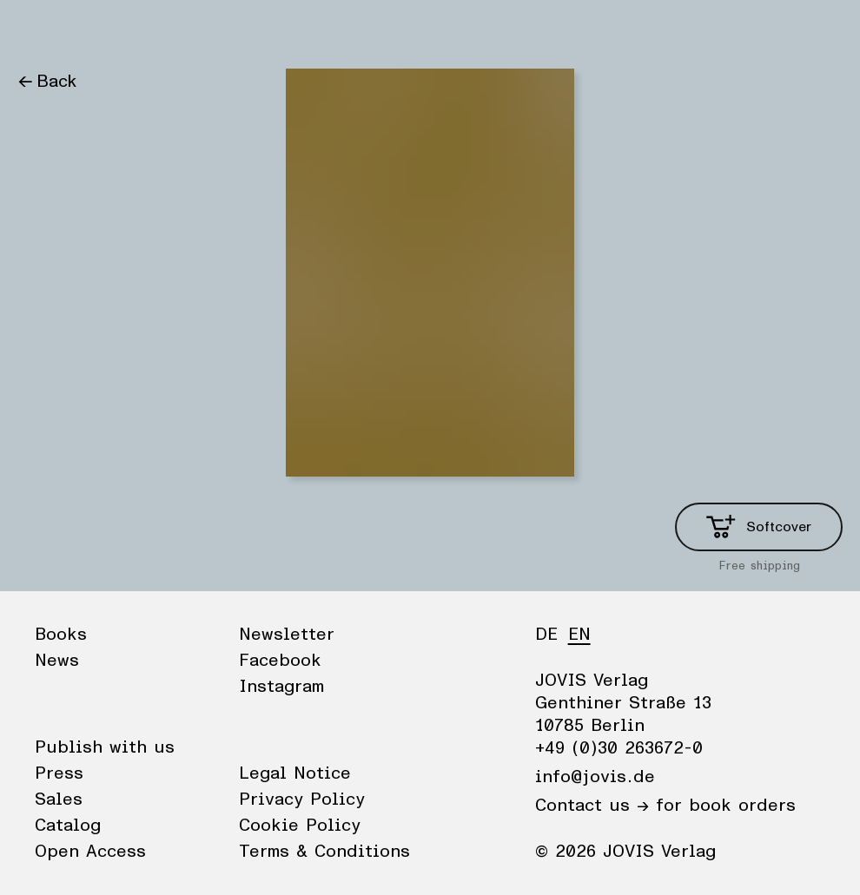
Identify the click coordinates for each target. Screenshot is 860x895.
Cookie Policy (300, 825)
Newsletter (286, 634)
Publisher (183, 30)
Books (42, 30)
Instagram (281, 686)
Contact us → (592, 805)
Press (59, 773)
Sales (59, 799)
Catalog (68, 825)
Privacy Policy (302, 799)
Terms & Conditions (324, 851)
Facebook (280, 660)
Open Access (90, 851)
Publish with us (105, 747)
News (107, 30)
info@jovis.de (595, 777)
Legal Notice (295, 773)
